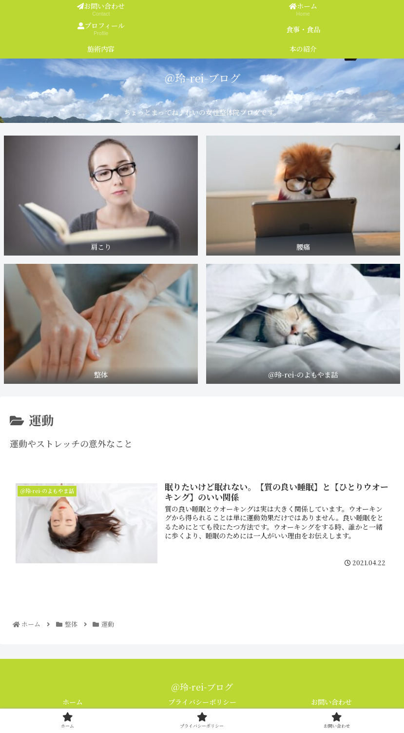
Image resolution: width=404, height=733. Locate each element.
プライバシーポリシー (202, 702)
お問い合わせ (331, 702)
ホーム (72, 702)
